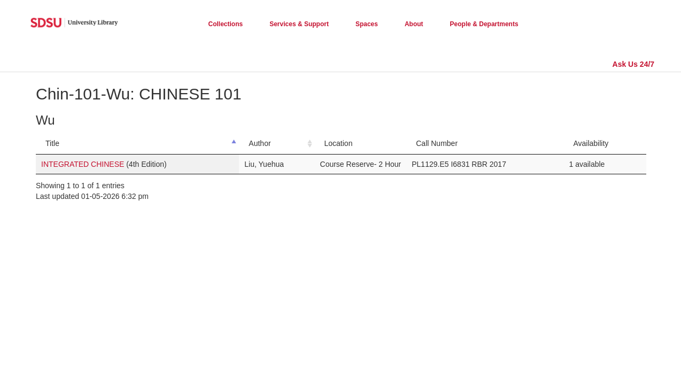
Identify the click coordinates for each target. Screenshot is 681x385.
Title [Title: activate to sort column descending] (52, 143)
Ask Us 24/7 (634, 64)
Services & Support (299, 24)
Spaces (366, 24)
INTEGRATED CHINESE (83, 164)
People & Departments (484, 24)
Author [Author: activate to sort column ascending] (259, 143)
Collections (225, 24)
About (414, 24)
